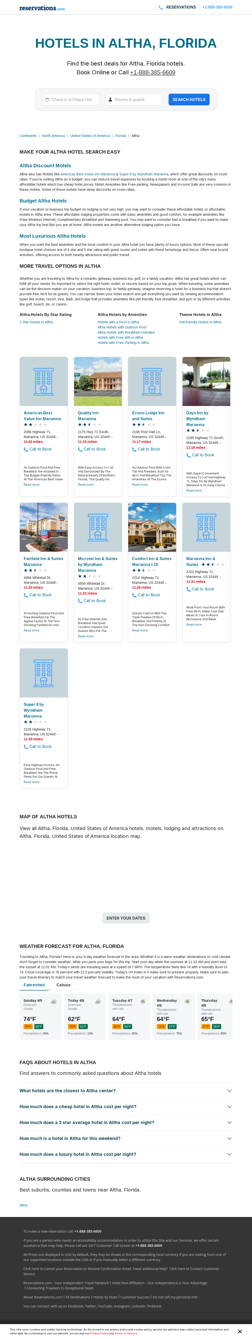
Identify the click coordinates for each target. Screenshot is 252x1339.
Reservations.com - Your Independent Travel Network (66, 1283)
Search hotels (189, 99)
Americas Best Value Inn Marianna (88, 174)
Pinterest (154, 1306)
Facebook (75, 1306)
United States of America (90, 136)
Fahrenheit (34, 984)
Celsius (64, 984)
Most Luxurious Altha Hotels (53, 236)
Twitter (90, 1306)
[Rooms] (134, 99)
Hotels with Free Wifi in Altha (120, 337)
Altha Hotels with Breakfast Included (126, 332)
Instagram (122, 1306)
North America (53, 136)
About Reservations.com (42, 1297)
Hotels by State (105, 1297)
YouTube (105, 1306)
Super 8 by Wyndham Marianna (143, 174)
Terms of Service (126, 1333)
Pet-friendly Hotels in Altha (200, 322)
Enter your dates (126, 918)
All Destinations (78, 1297)
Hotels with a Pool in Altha (118, 322)
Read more (31, 484)
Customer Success (135, 1297)
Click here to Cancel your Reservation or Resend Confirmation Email (77, 1268)
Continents (28, 136)
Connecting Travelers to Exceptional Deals (60, 1288)
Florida (120, 136)
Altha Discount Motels (45, 166)
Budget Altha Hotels (43, 201)
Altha (23, 1205)
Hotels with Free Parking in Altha (123, 342)
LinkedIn (138, 1306)
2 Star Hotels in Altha (36, 322)
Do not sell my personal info (175, 1297)
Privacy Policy (99, 1333)
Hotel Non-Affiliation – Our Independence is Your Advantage (159, 1283)
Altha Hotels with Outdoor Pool (122, 327)
